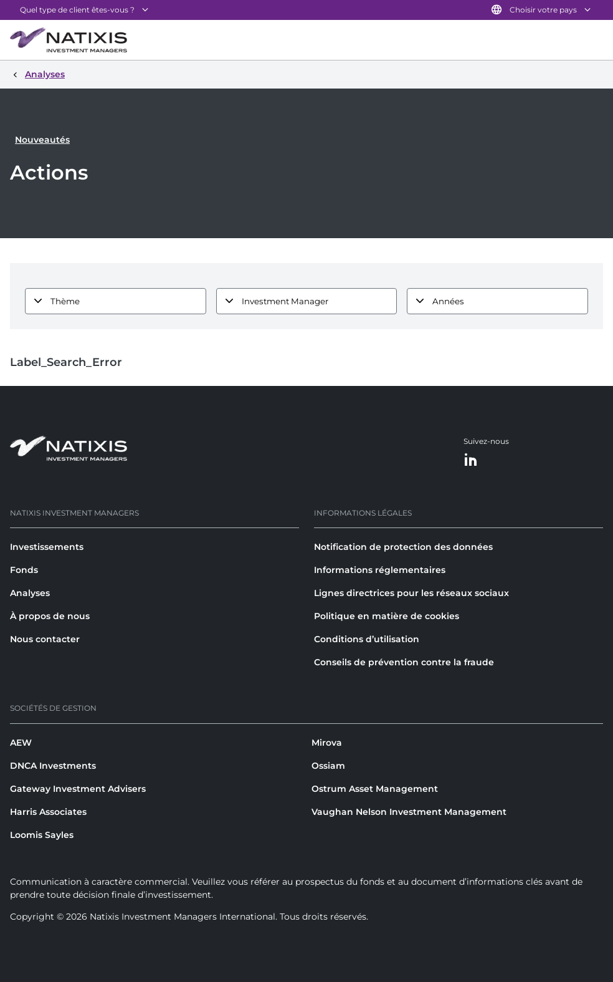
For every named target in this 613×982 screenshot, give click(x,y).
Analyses (30, 593)
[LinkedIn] (470, 460)
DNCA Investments (53, 765)
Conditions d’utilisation (366, 639)
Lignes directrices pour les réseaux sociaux (411, 593)
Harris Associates (48, 811)
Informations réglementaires (379, 569)
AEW (21, 742)
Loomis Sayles (42, 834)
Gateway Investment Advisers (78, 788)
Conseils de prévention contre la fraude (404, 662)
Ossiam (328, 765)
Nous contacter (45, 639)
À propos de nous (50, 616)
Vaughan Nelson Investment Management (408, 811)
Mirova (326, 742)
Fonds (24, 569)
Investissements (46, 546)
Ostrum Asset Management (374, 788)
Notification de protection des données (403, 546)
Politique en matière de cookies (386, 616)
